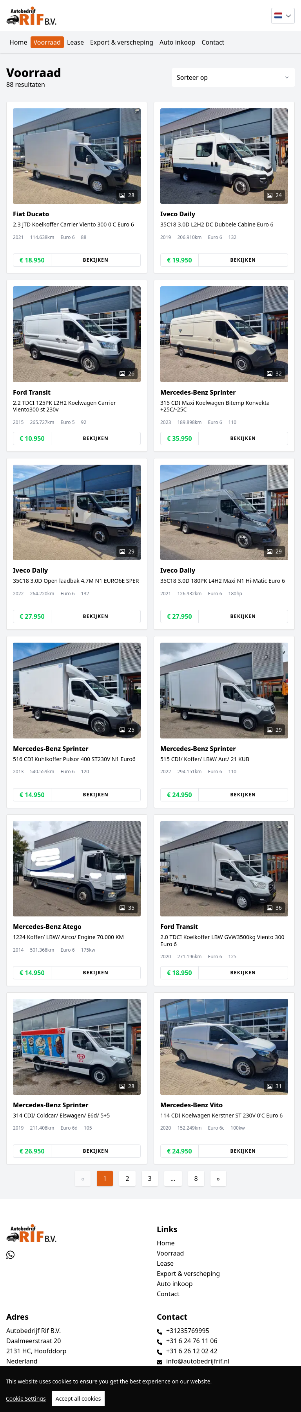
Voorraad (47, 42)
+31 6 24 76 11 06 (192, 1341)
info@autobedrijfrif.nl (197, 1361)
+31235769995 (187, 1330)
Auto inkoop (178, 42)
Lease (75, 42)
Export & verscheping (121, 42)
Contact (212, 42)
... (173, 1178)
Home (18, 42)
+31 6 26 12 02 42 (192, 1351)
